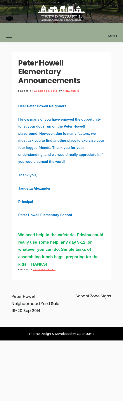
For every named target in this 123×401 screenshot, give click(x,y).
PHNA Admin (71, 91)
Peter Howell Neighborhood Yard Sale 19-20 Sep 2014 (35, 303)
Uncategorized (44, 269)
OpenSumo (85, 334)
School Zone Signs (93, 296)
